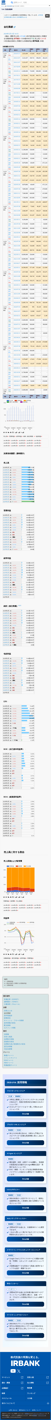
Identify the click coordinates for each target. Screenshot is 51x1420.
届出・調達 (13, 1383)
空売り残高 (8, 1037)
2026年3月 (6, 499)
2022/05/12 (17, 237)
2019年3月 (6, 482)
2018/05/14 (17, 101)
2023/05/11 (17, 267)
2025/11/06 (17, 359)
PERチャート (9, 1060)
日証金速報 (8, 1049)
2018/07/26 (17, 106)
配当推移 (7, 1025)
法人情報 (38, 1383)
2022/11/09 (17, 246)
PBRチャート (9, 1063)
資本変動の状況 (9, 1023)
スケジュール (7, 1398)
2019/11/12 (17, 141)
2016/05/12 (17, 71)
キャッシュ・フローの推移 (14, 1020)
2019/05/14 (17, 132)
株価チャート (9, 1055)
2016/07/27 (17, 53)
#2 (19, 605)
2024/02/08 (17, 280)
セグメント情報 (9, 1028)
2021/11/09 (17, 211)
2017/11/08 (17, 84)
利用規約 (27, 1413)
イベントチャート (10, 1058)
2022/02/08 (17, 215)
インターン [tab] (11, 1289)
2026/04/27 (17, 381)
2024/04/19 (17, 298)
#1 (45, 50)
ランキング (31, 1393)
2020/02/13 (17, 145)
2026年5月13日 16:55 (11, 34)
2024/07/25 (17, 307)
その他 (29, 1398)
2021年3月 (6, 487)
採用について (36, 1410)
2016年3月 (6, 475)
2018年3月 (6, 479)
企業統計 (13, 1388)
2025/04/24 (17, 337)
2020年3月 (6, 484)
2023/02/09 (17, 250)
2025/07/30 (17, 346)
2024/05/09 (17, 302)
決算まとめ (8, 1011)
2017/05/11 (17, 75)
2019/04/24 (17, 128)
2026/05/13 (17, 385)
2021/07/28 (17, 206)
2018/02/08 (17, 88)
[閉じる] (48, 1413)
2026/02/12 (17, 363)
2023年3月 (6, 492)
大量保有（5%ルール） (12, 1004)
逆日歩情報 (8, 1046)
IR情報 (6, 1034)
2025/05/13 (17, 342)
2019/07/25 (17, 136)
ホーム (3, 6)
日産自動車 (9, 6)
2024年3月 (6, 494)
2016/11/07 (17, 58)
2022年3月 (6, 489)
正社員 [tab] (10, 1096)
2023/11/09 (17, 276)
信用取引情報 (9, 1039)
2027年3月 (6, 501)
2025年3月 (6, 497)
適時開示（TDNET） (11, 1002)
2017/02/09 (17, 67)
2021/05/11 (17, 202)
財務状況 (7, 1018)
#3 (20, 605)
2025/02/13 (17, 315)
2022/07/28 (17, 241)
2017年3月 (6, 477)
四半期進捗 (8, 1015)
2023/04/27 (17, 263)
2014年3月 (6, 470)
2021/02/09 (17, 180)
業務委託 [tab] (18, 1096)
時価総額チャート (10, 1065)
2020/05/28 (17, 163)
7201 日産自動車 (6, 9)
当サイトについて (8, 1403)
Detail (25, 1114)
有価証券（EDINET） (12, 999)
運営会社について (24, 1410)
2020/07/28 (17, 171)
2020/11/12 (17, 176)
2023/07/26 (17, 272)
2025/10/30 (17, 355)
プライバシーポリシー (38, 1413)
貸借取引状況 (9, 1041)
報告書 (29, 1388)
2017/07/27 (17, 80)
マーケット (13, 1377)
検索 (3, 1393)
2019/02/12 (17, 115)
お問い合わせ (13, 1410)
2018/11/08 (17, 110)
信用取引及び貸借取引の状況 (14, 1044)
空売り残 (38, 1377)
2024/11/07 (17, 311)
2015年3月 (6, 472)
